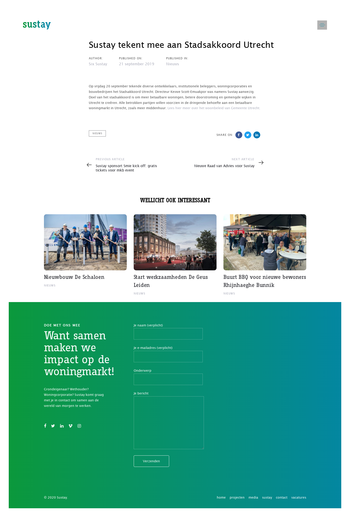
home (221, 497)
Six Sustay (98, 64)
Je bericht (169, 420)
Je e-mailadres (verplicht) (168, 354)
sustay (267, 497)
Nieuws (172, 64)
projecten (237, 497)
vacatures (298, 497)
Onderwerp (168, 377)
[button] (322, 25)
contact (281, 497)
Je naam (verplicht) (168, 331)
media (253, 497)
